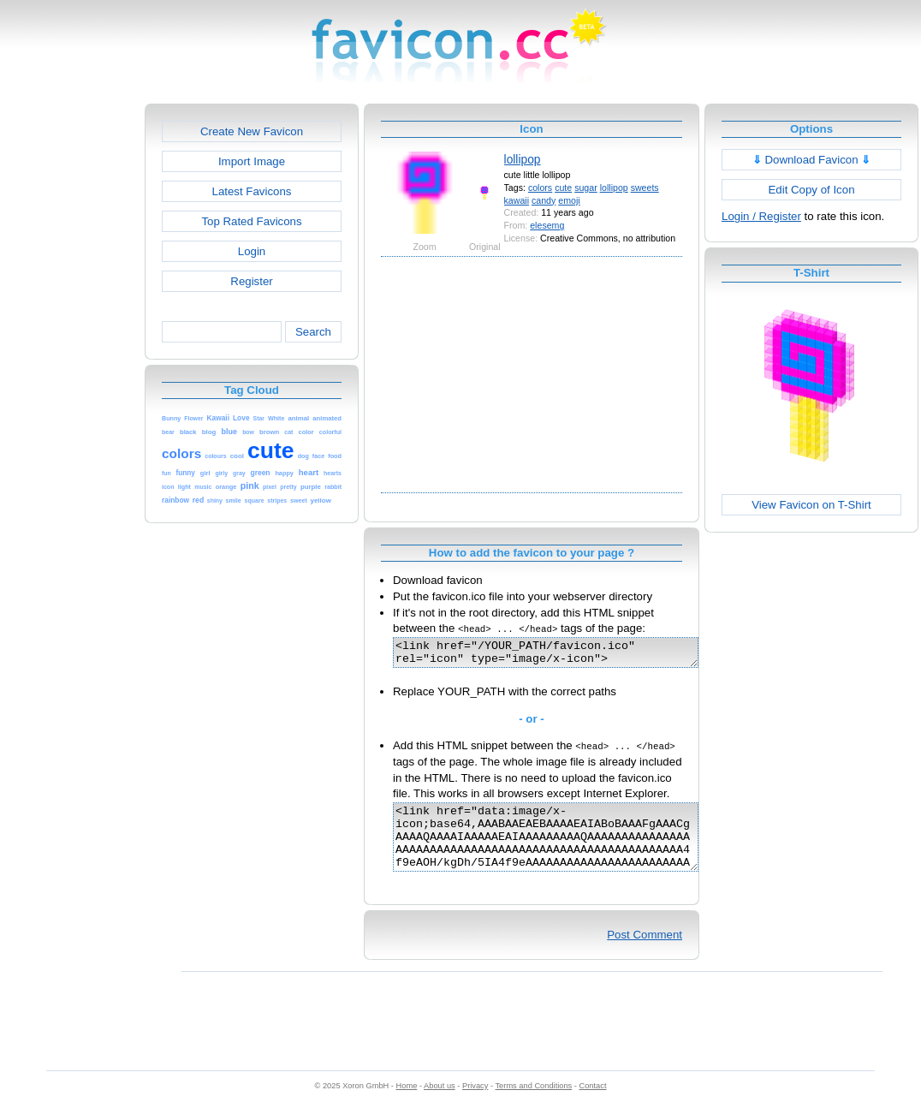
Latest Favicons (252, 191)
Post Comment (644, 952)
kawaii (516, 200)
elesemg (547, 225)
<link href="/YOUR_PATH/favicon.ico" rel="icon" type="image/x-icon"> (563, 655)
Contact (593, 1103)
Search (313, 331)
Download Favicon (811, 159)
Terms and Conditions (533, 1103)
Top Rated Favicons (251, 221)
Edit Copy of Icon (811, 189)
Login (251, 251)
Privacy (475, 1103)
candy (544, 200)
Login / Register (761, 216)
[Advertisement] (71, 360)
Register (251, 281)
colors (540, 187)
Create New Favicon (251, 131)
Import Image (251, 161)
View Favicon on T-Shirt (811, 504)
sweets (645, 187)
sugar (585, 187)
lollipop (522, 159)
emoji (568, 200)
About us (439, 1103)
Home (407, 1103)
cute (563, 187)
